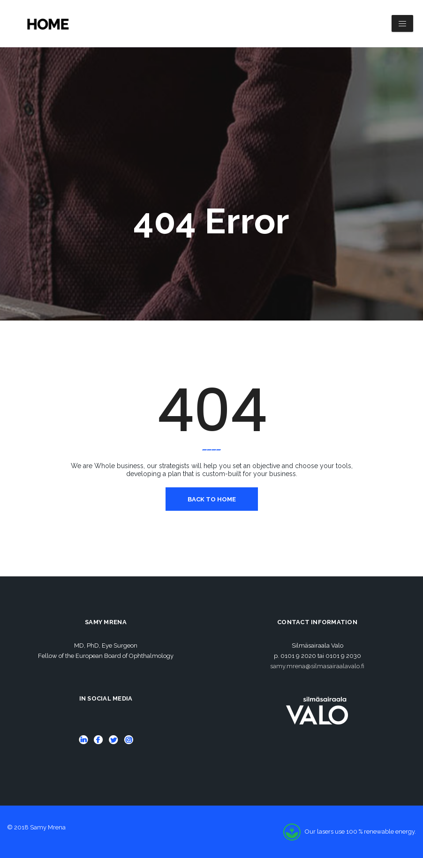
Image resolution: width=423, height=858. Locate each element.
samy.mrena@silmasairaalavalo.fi (317, 666)
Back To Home (212, 499)
